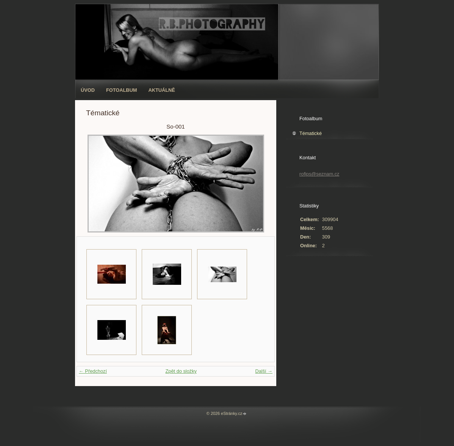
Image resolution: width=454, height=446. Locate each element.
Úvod (88, 90)
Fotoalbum (121, 90)
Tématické (310, 133)
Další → (263, 371)
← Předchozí (93, 371)
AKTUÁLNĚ (162, 90)
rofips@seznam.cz (319, 174)
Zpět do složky (181, 371)
